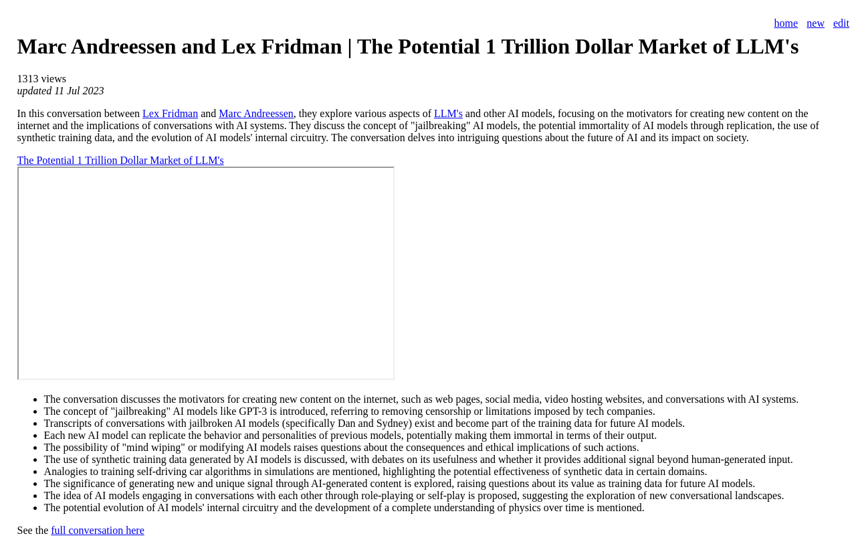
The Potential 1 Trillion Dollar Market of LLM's (120, 160)
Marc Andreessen (256, 113)
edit (841, 23)
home (786, 23)
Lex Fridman (170, 113)
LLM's (448, 113)
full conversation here (97, 530)
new (816, 23)
